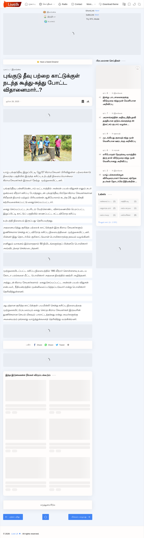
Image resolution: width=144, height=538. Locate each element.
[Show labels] (108, 222)
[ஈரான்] (116, 150)
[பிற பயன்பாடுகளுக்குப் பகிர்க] (68, 344)
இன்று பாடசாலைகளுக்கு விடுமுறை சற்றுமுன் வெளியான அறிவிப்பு (119, 100)
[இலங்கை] (118, 93)
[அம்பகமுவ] (129, 208)
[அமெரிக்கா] (129, 215)
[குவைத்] (117, 133)
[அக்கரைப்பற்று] (108, 201)
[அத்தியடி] (129, 201)
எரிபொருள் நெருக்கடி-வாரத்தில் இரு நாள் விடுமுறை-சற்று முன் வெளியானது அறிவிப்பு (119, 158)
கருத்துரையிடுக (47, 505)
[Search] (139, 4)
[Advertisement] (72, 34)
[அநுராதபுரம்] (108, 208)
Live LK (16, 534)
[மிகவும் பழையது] (80, 517)
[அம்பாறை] (108, 215)
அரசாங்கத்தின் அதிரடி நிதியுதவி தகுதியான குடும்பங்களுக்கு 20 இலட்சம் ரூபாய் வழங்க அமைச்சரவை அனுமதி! (119, 121)
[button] (134, 4)
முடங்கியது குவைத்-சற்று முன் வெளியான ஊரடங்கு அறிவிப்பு (119, 139)
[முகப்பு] (45, 517)
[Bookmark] (129, 4)
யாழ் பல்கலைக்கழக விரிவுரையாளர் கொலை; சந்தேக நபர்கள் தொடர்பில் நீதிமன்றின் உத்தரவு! (120, 178)
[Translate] (124, 4)
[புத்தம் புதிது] (13, 517)
